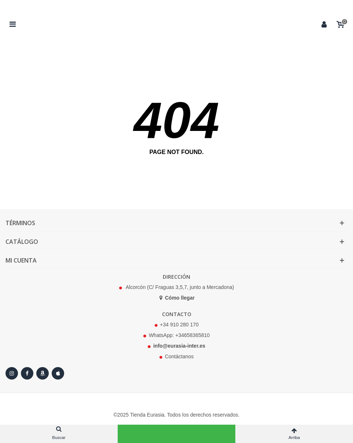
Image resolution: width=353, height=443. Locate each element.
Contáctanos (179, 356)
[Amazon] (42, 373)
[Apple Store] (58, 373)
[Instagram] (11, 373)
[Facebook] (27, 373)
